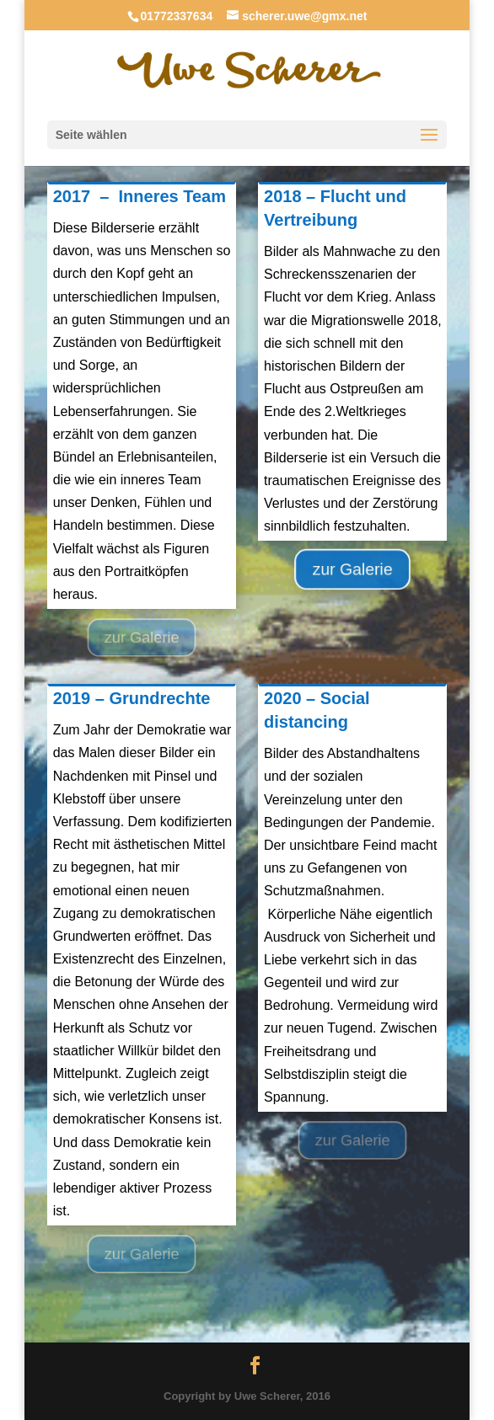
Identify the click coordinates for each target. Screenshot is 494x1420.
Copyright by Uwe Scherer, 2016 (247, 1396)
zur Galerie (141, 637)
